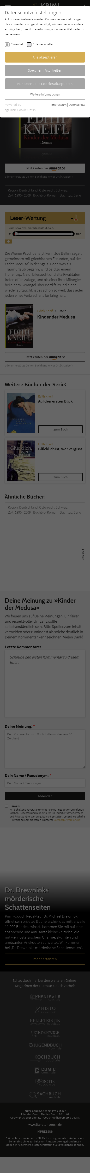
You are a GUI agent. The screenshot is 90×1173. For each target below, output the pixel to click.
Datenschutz (77, 104)
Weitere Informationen (45, 94)
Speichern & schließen (45, 70)
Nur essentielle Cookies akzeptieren (45, 83)
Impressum (58, 104)
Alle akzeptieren (45, 57)
